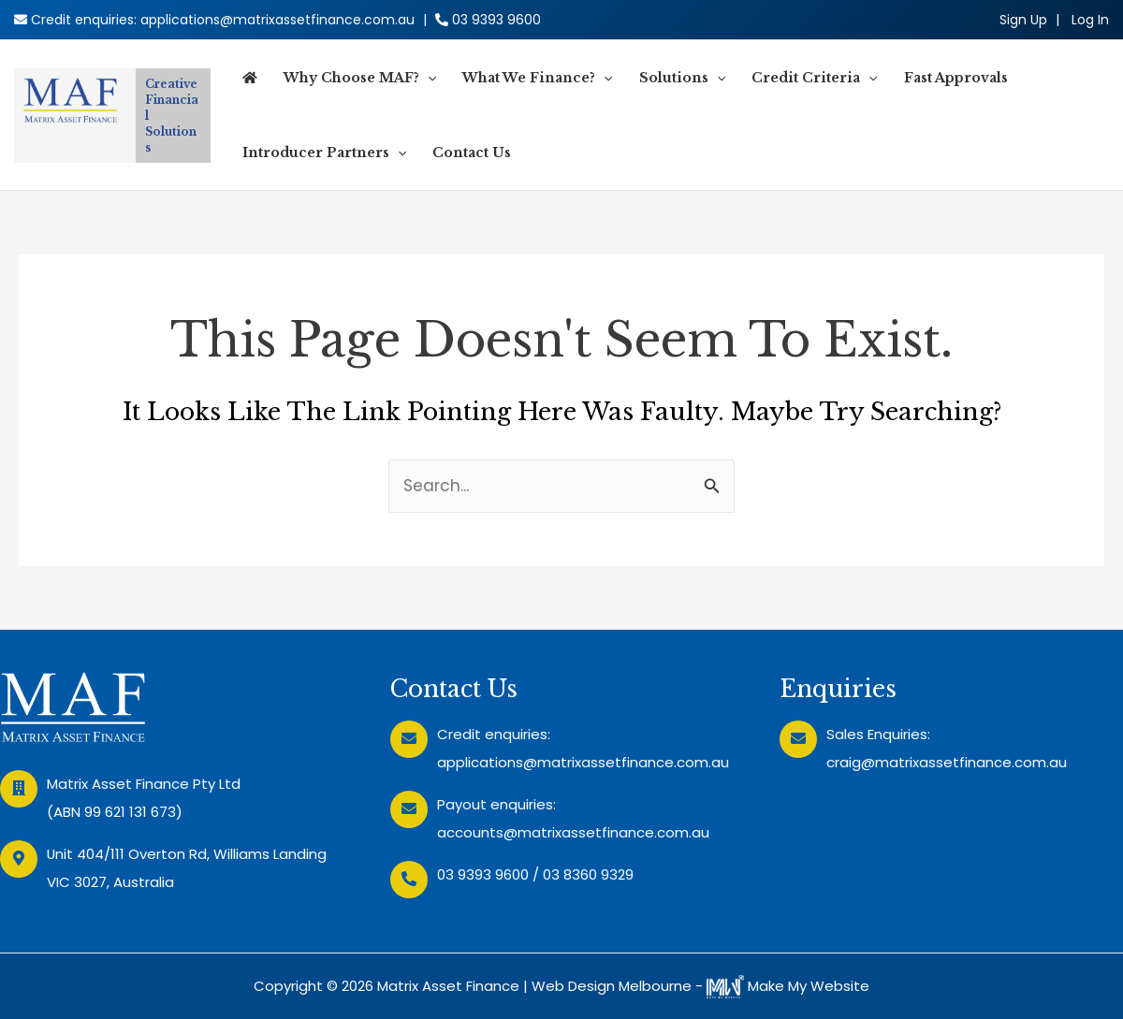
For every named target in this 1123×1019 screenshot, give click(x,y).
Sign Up (1023, 19)
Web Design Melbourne (612, 986)
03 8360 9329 (588, 874)
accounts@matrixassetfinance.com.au (573, 832)
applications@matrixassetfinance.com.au (277, 19)
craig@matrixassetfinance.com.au (946, 762)
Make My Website (788, 986)
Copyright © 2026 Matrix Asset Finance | (393, 986)
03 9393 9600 (496, 19)
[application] (427, 77)
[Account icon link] (1090, 20)
